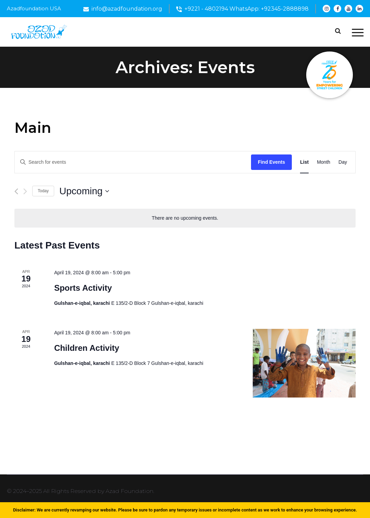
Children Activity (86, 348)
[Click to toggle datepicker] (84, 191)
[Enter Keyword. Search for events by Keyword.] (133, 162)
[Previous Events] (16, 191)
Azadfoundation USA (34, 8)
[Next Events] (25, 191)
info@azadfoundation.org (127, 8)
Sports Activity (83, 287)
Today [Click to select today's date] (43, 190)
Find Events (271, 162)
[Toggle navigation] (357, 32)
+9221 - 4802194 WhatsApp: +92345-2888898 (246, 8)
